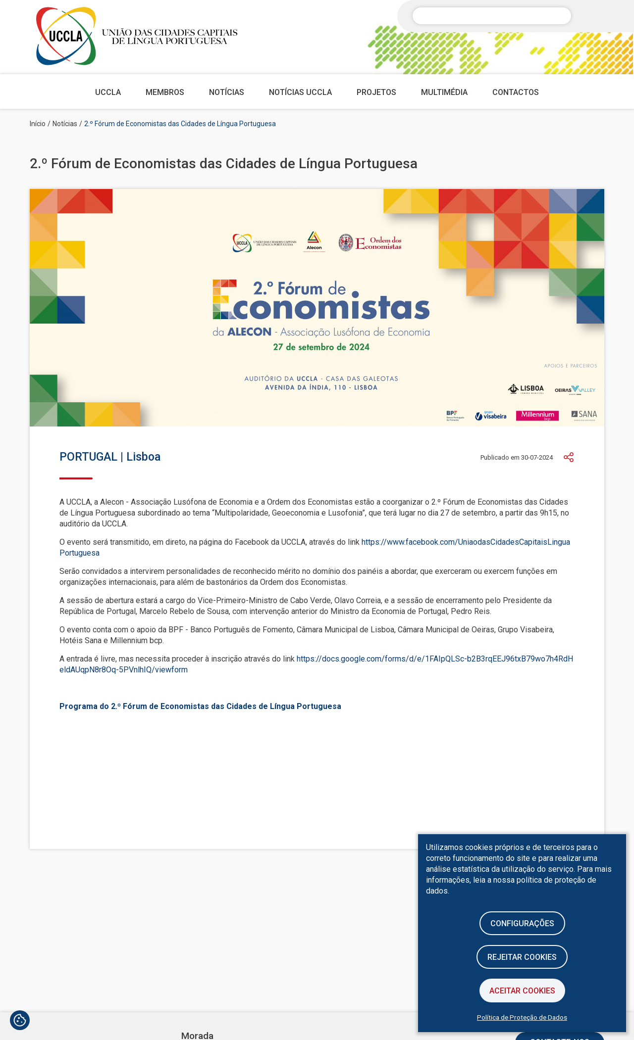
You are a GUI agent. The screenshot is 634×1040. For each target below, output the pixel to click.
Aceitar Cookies (522, 990)
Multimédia (444, 92)
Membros (165, 92)
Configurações (522, 923)
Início (38, 124)
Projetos (376, 92)
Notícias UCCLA (300, 92)
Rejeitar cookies (522, 957)
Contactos (515, 92)
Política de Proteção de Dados (522, 1017)
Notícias (226, 92)
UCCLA (108, 92)
